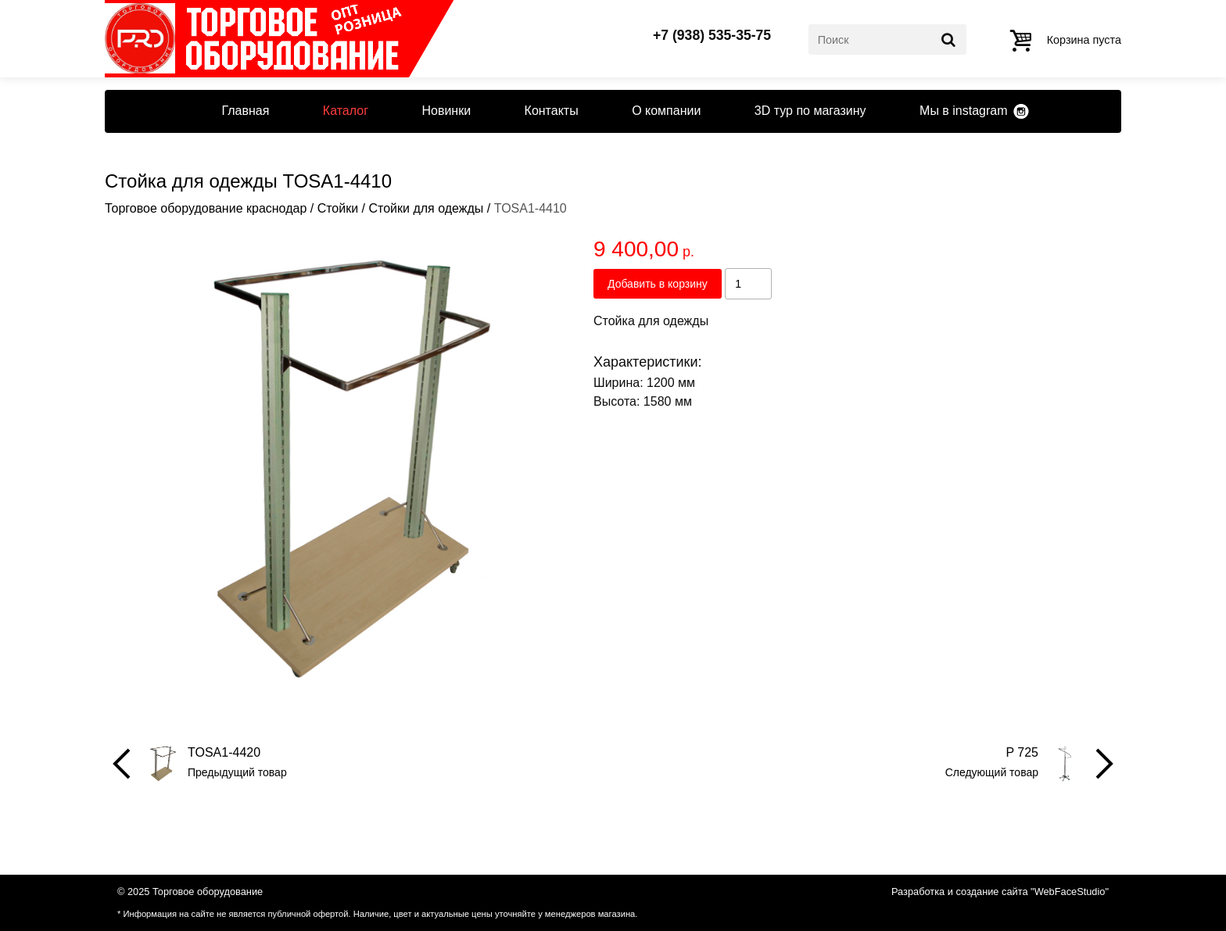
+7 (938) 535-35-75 (712, 36)
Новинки (446, 110)
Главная (245, 110)
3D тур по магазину (810, 110)
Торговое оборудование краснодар (205, 208)
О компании (666, 110)
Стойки (337, 208)
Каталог (345, 110)
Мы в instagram (963, 110)
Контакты (552, 110)
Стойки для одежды (425, 208)
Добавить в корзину (658, 284)
